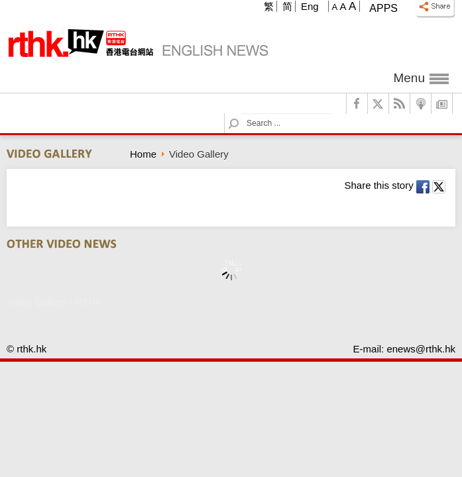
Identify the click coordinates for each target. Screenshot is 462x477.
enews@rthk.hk (420, 348)
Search (241, 113)
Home (143, 154)
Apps (383, 8)
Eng (310, 6)
